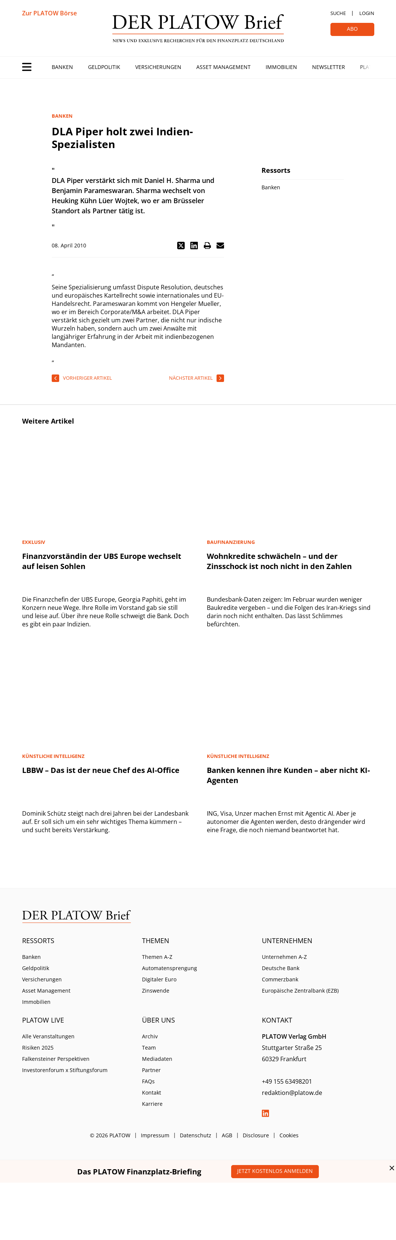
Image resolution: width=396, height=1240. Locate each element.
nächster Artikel (191, 377)
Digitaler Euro (159, 979)
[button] (181, 245)
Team (149, 1047)
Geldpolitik (104, 66)
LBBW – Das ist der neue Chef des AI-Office (100, 770)
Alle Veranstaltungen (48, 1036)
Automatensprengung (169, 968)
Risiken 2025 (38, 1047)
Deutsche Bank (280, 968)
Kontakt (151, 1092)
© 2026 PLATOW (110, 1135)
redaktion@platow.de (292, 1093)
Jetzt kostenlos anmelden (275, 1170)
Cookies (289, 1135)
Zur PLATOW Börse (49, 13)
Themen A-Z (157, 956)
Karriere (152, 1103)
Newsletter (328, 66)
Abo (352, 28)
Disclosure (256, 1135)
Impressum (155, 1135)
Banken (62, 66)
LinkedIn (265, 1113)
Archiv (150, 1036)
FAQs (148, 1081)
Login (366, 13)
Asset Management (223, 66)
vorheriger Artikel (87, 377)
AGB (227, 1135)
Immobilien (281, 66)
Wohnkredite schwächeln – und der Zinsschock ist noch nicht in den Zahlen (279, 561)
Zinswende (155, 990)
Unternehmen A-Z (284, 956)
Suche (338, 13)
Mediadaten (157, 1058)
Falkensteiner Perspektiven (56, 1058)
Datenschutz (195, 1135)
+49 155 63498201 (287, 1081)
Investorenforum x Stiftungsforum (65, 1070)
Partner (151, 1070)
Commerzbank (280, 979)
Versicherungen (158, 66)
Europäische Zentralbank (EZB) (300, 990)
